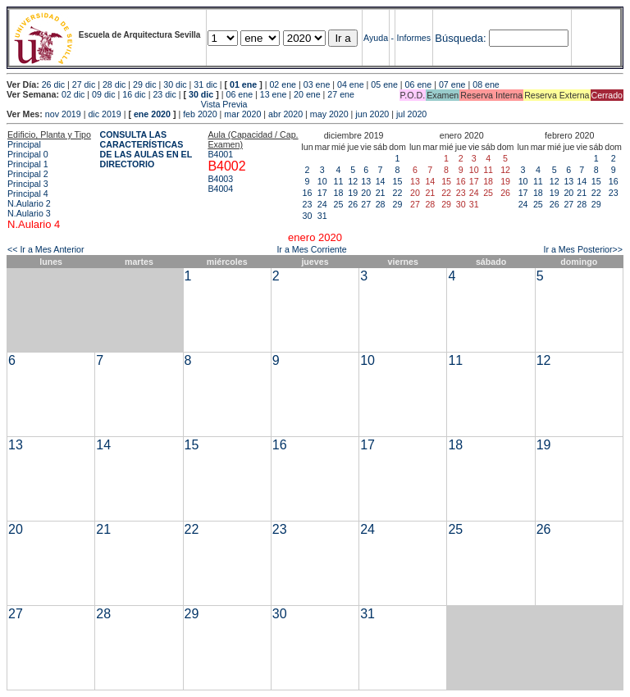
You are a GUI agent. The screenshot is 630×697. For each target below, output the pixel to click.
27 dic (83, 84)
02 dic (73, 94)
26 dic (53, 84)
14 (381, 181)
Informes (414, 38)
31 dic (205, 84)
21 (381, 193)
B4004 (220, 189)
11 (339, 181)
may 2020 (329, 114)
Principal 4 (27, 193)
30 (308, 216)
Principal (24, 144)
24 (322, 204)
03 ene (317, 84)
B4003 (220, 179)
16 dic (133, 94)
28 (381, 204)
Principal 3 (27, 184)
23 (308, 204)
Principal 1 (27, 164)
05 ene (384, 84)
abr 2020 (285, 114)
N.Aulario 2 (29, 203)
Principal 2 (27, 174)
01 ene (243, 84)
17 (322, 193)
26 (353, 204)
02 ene (282, 84)
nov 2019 (63, 114)
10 (322, 181)
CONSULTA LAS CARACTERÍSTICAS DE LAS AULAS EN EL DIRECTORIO (146, 149)
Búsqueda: (460, 38)
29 (398, 204)
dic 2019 (104, 114)
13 (366, 181)
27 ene (340, 94)
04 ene (350, 84)
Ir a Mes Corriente (311, 249)
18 (339, 193)
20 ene (307, 94)
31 (322, 216)
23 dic (164, 94)
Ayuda (375, 38)
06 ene (418, 84)
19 (353, 193)
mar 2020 (242, 114)
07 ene (452, 84)
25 (339, 204)
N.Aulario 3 (29, 213)
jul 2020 (411, 114)
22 (398, 193)
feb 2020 (200, 114)
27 (366, 204)
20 (366, 193)
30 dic (174, 84)
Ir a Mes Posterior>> (583, 249)
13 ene (273, 94)
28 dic (114, 84)
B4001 (220, 154)
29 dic (144, 84)
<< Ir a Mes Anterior (45, 249)
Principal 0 (27, 154)
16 (308, 193)
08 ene (486, 84)
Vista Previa (127, 104)
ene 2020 (152, 114)
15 (398, 181)
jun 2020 (372, 114)
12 (353, 181)
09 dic (103, 94)
